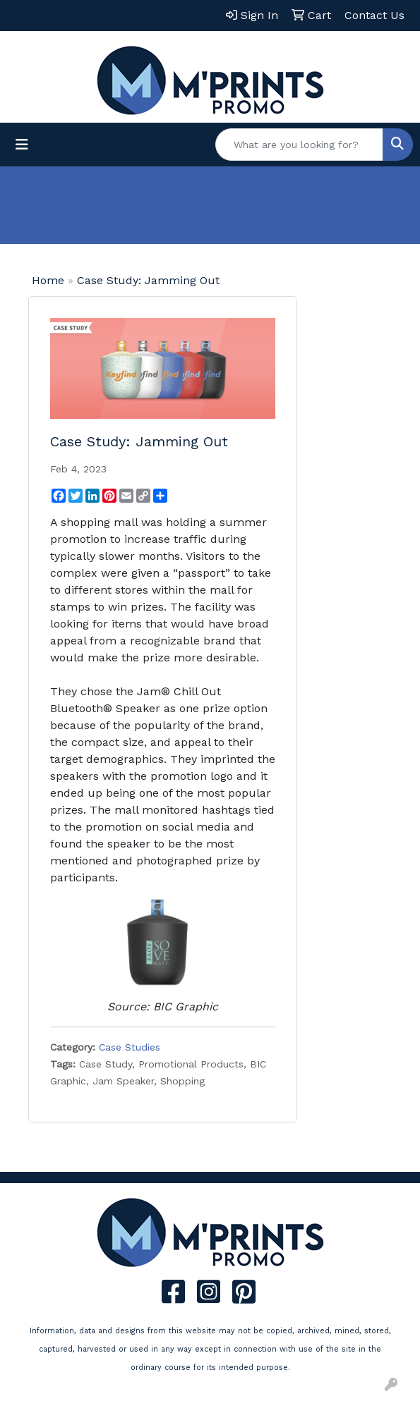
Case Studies (129, 1047)
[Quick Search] (299, 144)
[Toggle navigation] (22, 144)
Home (48, 280)
